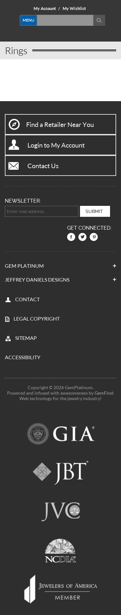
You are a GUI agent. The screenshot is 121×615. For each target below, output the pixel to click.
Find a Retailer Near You (60, 124)
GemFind (104, 393)
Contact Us (43, 165)
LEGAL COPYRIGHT (37, 318)
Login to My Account (56, 145)
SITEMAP (26, 338)
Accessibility (22, 357)
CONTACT (27, 299)
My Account (45, 8)
